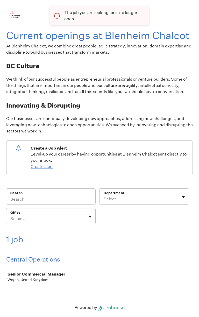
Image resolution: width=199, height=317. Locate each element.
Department (114, 193)
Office (15, 212)
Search (16, 193)
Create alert (42, 166)
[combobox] (10, 219)
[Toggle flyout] (183, 197)
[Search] (50, 199)
